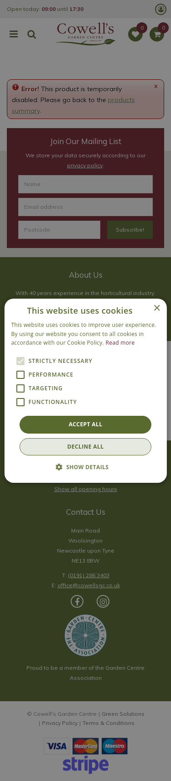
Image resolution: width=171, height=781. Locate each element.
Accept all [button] (86, 424)
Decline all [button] (85, 446)
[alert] (85, 390)
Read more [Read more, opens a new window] (120, 343)
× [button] (156, 308)
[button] (85, 466)
